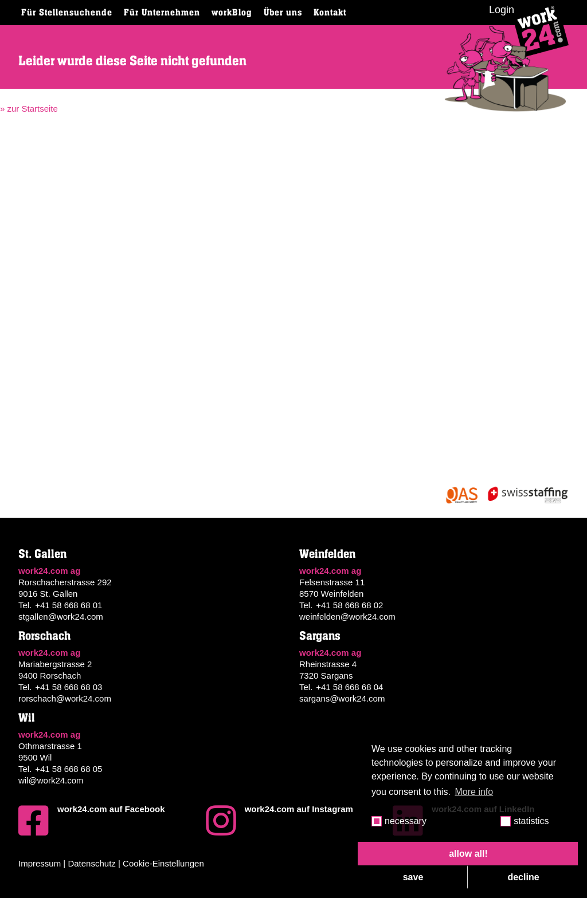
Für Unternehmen (162, 12)
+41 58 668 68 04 (349, 687)
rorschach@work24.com (64, 698)
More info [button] (474, 792)
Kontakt (330, 12)
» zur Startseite (29, 108)
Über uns (283, 12)
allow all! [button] (468, 853)
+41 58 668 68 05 (68, 769)
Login (501, 9)
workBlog (232, 12)
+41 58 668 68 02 (349, 605)
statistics (531, 821)
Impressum (39, 863)
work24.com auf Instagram (279, 821)
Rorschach (44, 636)
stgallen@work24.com (60, 616)
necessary (405, 821)
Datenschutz (91, 863)
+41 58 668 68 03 (68, 687)
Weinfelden (327, 554)
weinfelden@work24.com (347, 616)
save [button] (413, 877)
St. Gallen (42, 554)
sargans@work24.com (342, 698)
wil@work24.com (51, 780)
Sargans (320, 636)
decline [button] (523, 877)
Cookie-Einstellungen (163, 863)
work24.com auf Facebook (91, 821)
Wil (26, 718)
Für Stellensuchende (66, 12)
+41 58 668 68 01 (68, 605)
